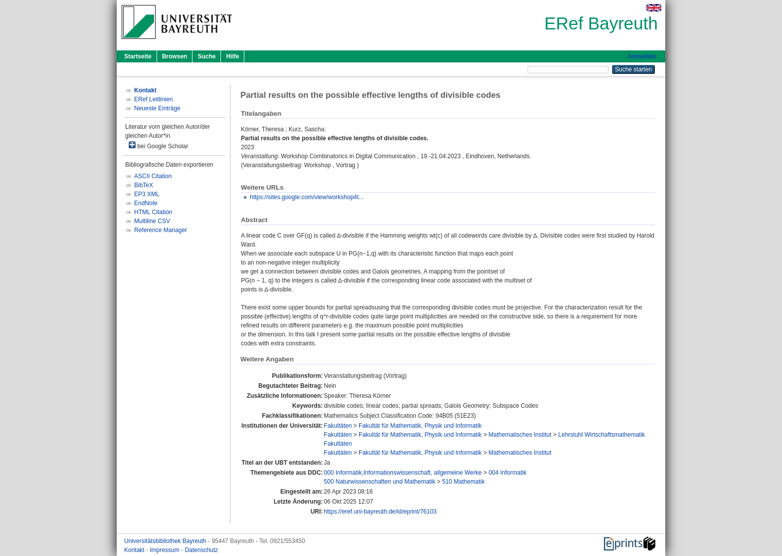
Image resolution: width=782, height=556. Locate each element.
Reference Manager (160, 230)
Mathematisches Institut (520, 434)
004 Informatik (508, 472)
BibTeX (143, 185)
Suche (206, 56)
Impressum (165, 550)
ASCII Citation (153, 176)
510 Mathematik (463, 481)
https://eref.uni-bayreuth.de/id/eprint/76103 (380, 511)
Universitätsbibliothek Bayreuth (166, 541)
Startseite (138, 56)
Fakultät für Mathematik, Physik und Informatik (420, 425)
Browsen (175, 56)
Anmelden (641, 56)
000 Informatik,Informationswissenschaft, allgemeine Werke (403, 472)
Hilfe (232, 56)
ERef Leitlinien (153, 99)
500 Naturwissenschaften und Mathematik (379, 481)
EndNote (146, 203)
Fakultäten (338, 425)
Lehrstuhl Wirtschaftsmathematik (601, 434)
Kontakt (135, 550)
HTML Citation (153, 212)
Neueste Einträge (157, 108)
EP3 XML (147, 194)
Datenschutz (201, 550)
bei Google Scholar (158, 145)
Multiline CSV (152, 221)
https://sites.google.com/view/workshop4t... (307, 197)
